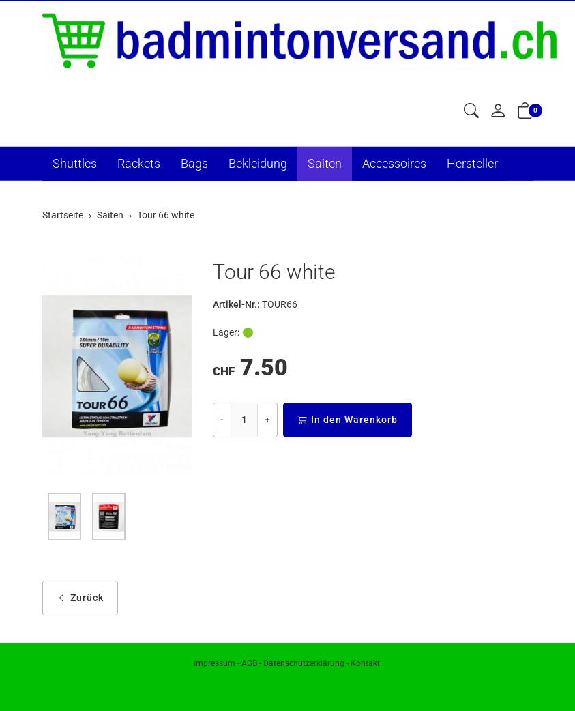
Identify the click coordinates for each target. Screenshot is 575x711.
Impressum (214, 663)
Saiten (325, 163)
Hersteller (472, 163)
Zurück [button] (80, 598)
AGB (249, 663)
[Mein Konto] (498, 111)
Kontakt (365, 663)
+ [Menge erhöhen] (267, 419)
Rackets (138, 163)
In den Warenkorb (347, 420)
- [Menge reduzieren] (222, 419)
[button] (471, 111)
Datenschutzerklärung (303, 663)
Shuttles (75, 163)
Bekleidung (257, 163)
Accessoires (394, 163)
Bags (194, 163)
